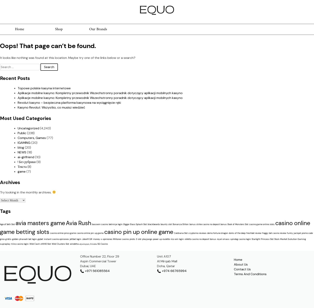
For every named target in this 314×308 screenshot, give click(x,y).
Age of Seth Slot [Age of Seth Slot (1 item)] (7, 224)
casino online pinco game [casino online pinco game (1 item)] (63, 233)
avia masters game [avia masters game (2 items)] (40, 223)
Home (19, 29)
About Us (241, 264)
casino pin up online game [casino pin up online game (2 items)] (138, 232)
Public (22, 133)
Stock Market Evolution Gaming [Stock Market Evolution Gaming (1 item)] (290, 239)
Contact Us (242, 269)
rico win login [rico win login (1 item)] (177, 239)
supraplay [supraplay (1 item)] (5, 244)
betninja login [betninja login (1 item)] (116, 224)
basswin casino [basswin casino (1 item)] (100, 224)
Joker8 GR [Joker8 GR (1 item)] (87, 239)
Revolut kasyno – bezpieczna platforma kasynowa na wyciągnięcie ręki (69, 103)
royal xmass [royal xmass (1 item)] (223, 239)
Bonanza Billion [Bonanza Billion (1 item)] (181, 224)
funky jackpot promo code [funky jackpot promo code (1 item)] (300, 233)
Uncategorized (28, 128)
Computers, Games (32, 138)
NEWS (22, 152)
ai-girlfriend (26, 157)
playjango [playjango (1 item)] (147, 239)
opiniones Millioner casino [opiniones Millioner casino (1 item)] (116, 239)
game (22, 171)
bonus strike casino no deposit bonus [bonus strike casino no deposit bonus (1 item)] (208, 224)
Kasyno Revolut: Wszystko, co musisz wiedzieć (51, 107)
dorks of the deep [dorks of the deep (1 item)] (237, 233)
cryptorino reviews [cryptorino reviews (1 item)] (197, 233)
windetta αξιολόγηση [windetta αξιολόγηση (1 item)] (80, 244)
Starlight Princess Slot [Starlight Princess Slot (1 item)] (263, 239)
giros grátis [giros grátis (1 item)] (5, 239)
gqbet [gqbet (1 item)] (40, 239)
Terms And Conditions (250, 274)
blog (21, 147)
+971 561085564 (95, 271)
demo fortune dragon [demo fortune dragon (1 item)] (217, 233)
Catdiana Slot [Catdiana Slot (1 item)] (181, 233)
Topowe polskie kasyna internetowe (44, 88)
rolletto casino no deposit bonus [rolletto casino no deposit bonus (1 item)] (200, 239)
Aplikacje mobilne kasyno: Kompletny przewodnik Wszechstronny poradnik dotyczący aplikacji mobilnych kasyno (100, 93)
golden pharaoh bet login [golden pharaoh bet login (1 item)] (24, 239)
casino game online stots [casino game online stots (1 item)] (262, 224)
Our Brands (98, 29)
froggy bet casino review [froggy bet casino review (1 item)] (274, 233)
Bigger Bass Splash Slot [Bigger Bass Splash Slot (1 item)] (135, 224)
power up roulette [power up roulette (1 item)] (161, 239)
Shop (59, 29)
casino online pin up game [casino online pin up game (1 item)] (90, 233)
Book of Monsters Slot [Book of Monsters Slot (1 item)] (237, 224)
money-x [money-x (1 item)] (97, 239)
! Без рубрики (27, 162)
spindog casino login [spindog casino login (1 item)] (240, 239)
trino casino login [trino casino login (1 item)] (20, 244)
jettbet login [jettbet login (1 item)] (75, 239)
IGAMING (24, 143)
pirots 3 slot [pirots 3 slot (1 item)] (135, 239)
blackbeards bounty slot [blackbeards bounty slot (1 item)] (160, 224)
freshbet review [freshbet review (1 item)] (253, 233)
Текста (22, 167)
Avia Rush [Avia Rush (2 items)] (78, 223)
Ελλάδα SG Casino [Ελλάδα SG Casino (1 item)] (99, 244)
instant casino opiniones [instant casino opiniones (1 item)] (56, 239)
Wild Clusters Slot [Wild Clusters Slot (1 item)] (60, 244)
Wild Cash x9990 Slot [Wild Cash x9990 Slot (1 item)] (40, 244)
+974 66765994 (172, 271)
